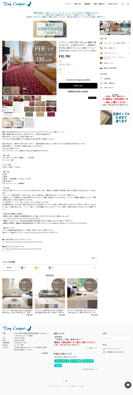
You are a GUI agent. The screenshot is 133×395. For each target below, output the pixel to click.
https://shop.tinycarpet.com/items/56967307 (23, 218)
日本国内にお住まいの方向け (78, 91)
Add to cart (78, 86)
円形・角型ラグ (109, 48)
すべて (9, 268)
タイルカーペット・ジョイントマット (114, 58)
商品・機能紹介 (99, 4)
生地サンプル (109, 63)
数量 (60, 69)
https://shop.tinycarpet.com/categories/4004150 (23, 242)
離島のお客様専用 (110, 68)
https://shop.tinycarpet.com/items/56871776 (41, 232)
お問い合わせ (113, 4)
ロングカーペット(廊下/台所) (114, 43)
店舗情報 (87, 4)
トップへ (68, 4)
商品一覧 (77, 4)
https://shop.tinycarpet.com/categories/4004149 (23, 249)
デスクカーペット (110, 53)
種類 (60, 61)
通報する (94, 258)
